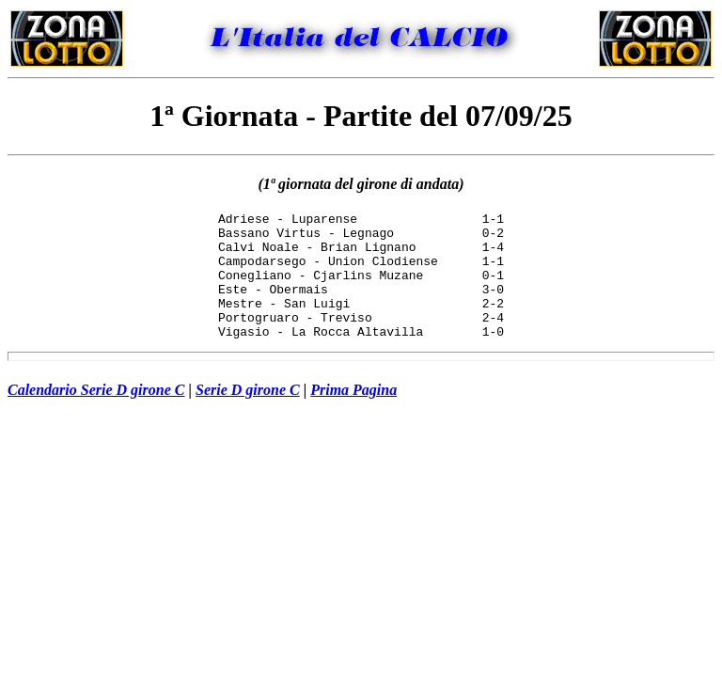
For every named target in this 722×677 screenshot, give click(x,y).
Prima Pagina (353, 415)
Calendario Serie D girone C (96, 415)
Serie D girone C (248, 415)
